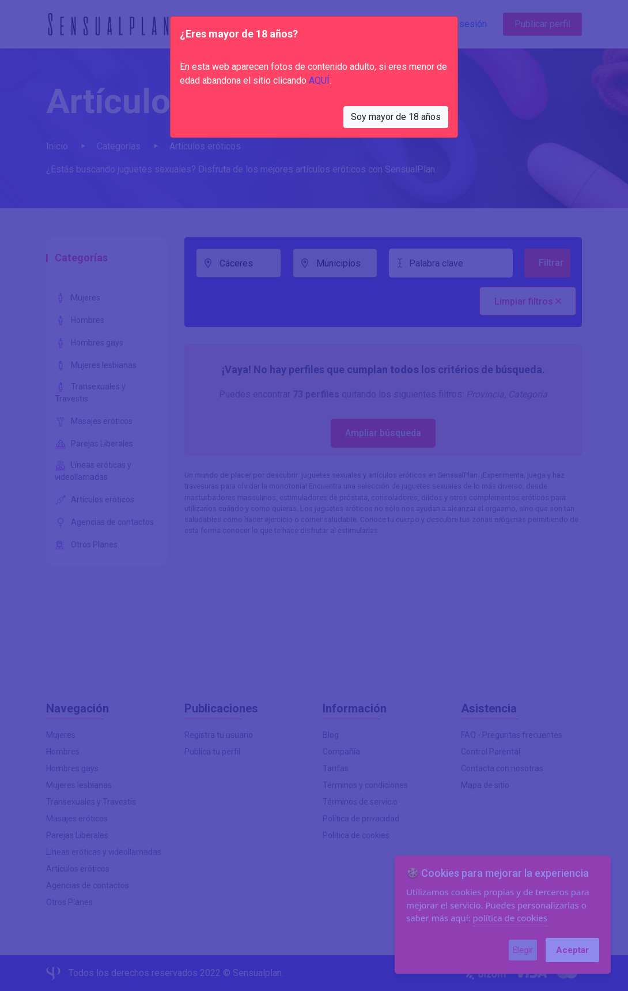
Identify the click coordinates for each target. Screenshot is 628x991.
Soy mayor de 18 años (396, 116)
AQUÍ (319, 80)
